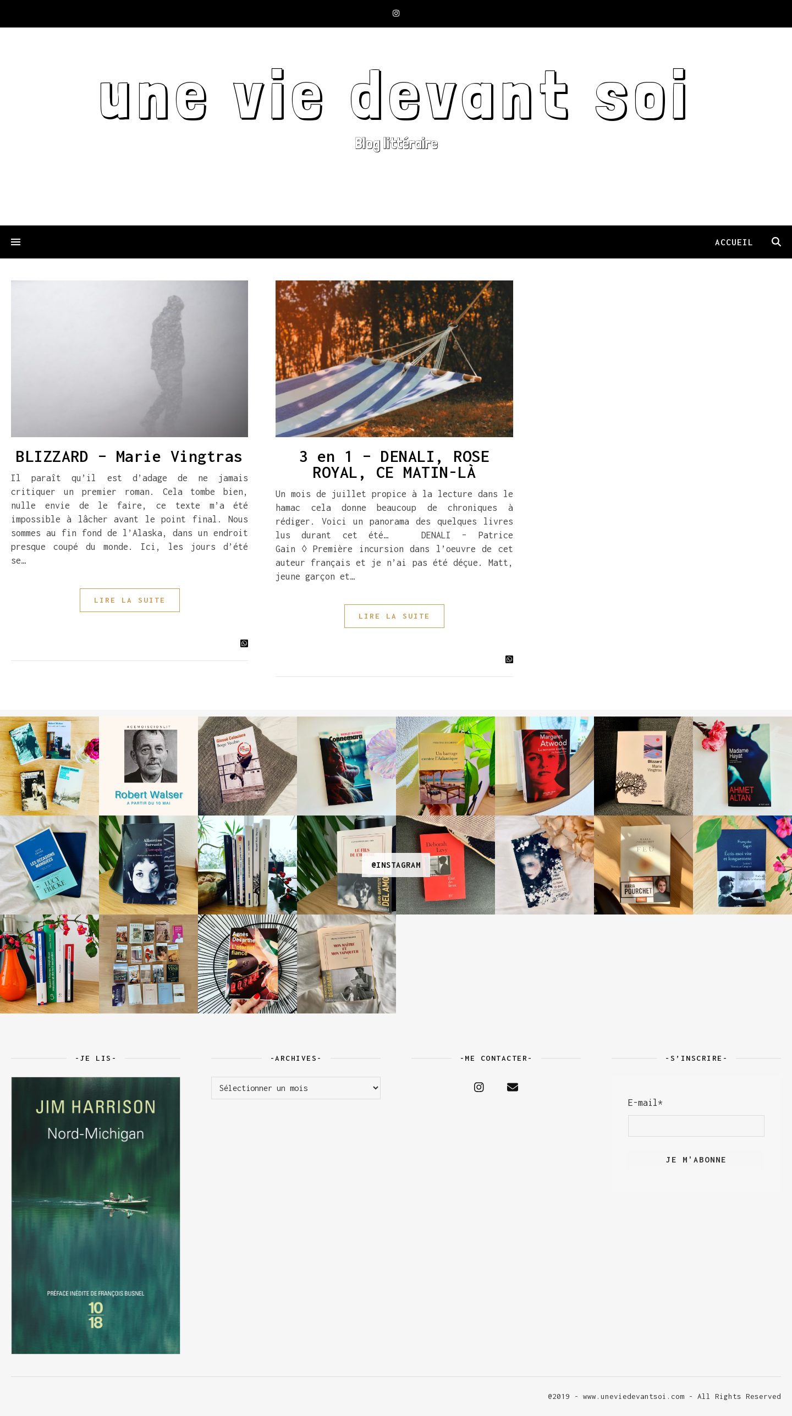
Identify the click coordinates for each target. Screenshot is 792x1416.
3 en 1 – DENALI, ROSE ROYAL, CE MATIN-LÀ (394, 464)
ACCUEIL (734, 242)
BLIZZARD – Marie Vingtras (129, 456)
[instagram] (396, 13)
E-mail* (645, 1103)
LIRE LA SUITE (130, 600)
